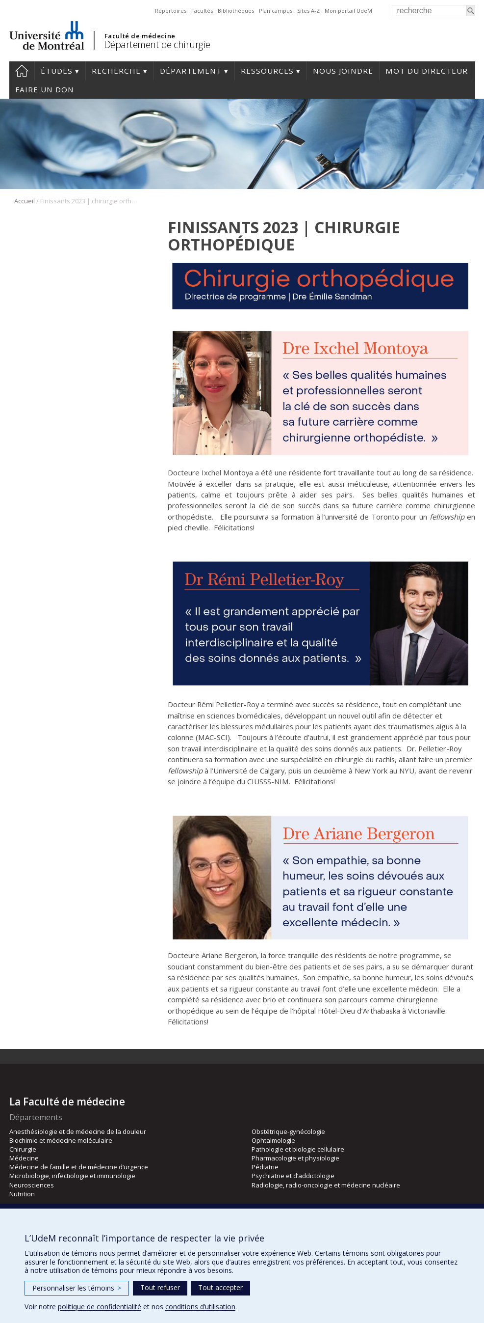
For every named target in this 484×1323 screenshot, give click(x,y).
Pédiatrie (265, 1166)
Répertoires (170, 10)
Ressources (267, 71)
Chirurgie (22, 1149)
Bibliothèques (236, 10)
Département (191, 71)
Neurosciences (31, 1185)
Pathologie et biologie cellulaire (298, 1149)
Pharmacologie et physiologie (295, 1158)
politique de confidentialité (99, 1306)
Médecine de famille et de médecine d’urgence (78, 1166)
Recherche (116, 71)
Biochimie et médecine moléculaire (60, 1140)
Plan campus (275, 10)
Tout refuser (160, 1287)
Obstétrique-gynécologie (288, 1131)
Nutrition (22, 1193)
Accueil (24, 200)
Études (57, 71)
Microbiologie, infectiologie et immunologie (72, 1175)
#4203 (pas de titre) (21, 70)
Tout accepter (220, 1287)
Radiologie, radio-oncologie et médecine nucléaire (326, 1185)
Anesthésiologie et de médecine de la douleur (77, 1131)
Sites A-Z (308, 10)
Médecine (24, 1158)
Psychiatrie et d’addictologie (293, 1175)
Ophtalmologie (273, 1140)
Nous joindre (343, 71)
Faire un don (44, 89)
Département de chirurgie (157, 44)
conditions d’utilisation (200, 1306)
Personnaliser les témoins (76, 1288)
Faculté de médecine (140, 35)
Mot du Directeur (426, 71)
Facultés (202, 10)
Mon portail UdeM (348, 10)
